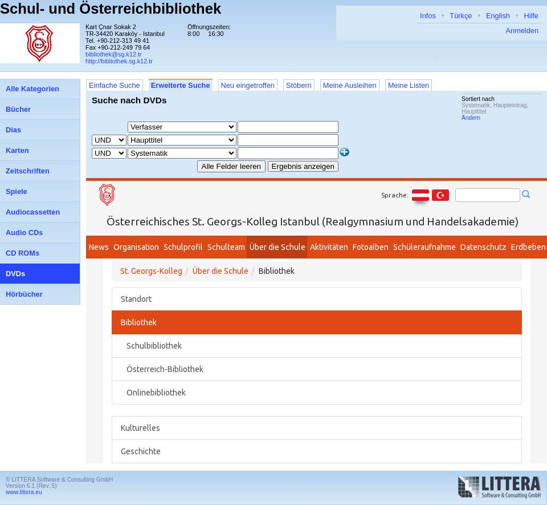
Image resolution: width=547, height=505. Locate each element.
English (498, 15)
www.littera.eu (24, 492)
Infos (428, 15)
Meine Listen (409, 85)
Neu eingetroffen (248, 85)
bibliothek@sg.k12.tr (113, 54)
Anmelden (521, 30)
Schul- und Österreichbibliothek (110, 9)
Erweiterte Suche (180, 85)
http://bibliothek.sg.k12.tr (119, 61)
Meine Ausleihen (350, 85)
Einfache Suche (114, 85)
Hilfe (531, 15)
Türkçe (461, 15)
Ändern (471, 118)
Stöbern (299, 85)
